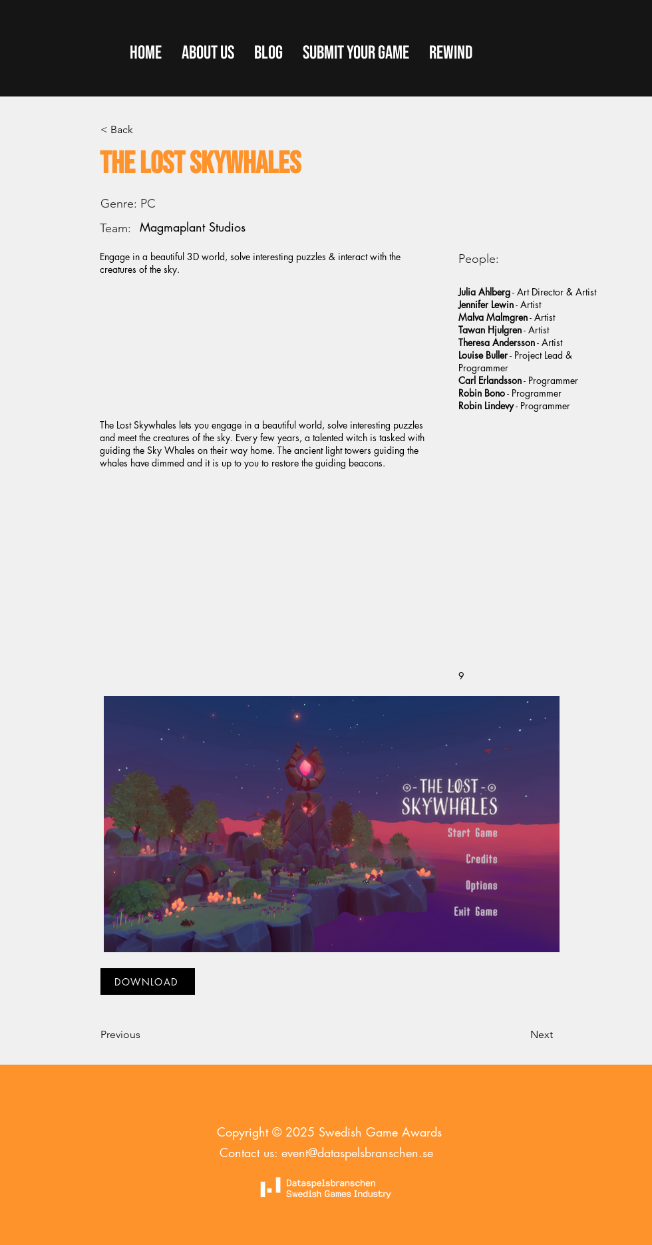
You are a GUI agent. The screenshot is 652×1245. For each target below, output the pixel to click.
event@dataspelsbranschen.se (357, 1152)
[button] (356, 53)
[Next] (519, 1034)
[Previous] (144, 1034)
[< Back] (144, 129)
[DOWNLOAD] (147, 981)
